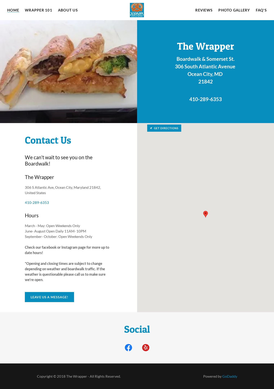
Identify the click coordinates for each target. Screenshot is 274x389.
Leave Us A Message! (49, 297)
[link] (137, 9)
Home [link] (13, 10)
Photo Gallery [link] (234, 10)
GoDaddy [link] (229, 376)
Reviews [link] (204, 10)
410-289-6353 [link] (205, 99)
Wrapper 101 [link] (38, 10)
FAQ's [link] (261, 10)
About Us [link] (68, 10)
